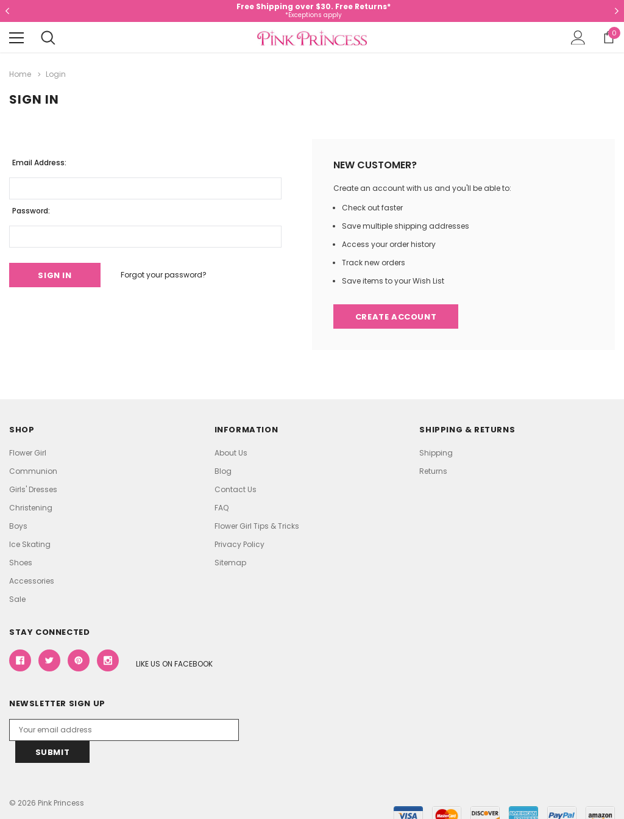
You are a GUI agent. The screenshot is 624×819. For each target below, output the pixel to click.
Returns (433, 471)
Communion (33, 471)
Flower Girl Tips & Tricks (256, 526)
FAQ (221, 507)
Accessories (31, 581)
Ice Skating (30, 544)
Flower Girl (27, 453)
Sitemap (230, 562)
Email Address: (39, 162)
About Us (230, 453)
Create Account (395, 317)
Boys (18, 526)
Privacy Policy (239, 544)
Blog (223, 471)
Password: (31, 211)
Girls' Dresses (33, 489)
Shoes (20, 562)
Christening (30, 507)
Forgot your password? (164, 275)
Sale (17, 599)
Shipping (436, 453)
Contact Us (235, 489)
